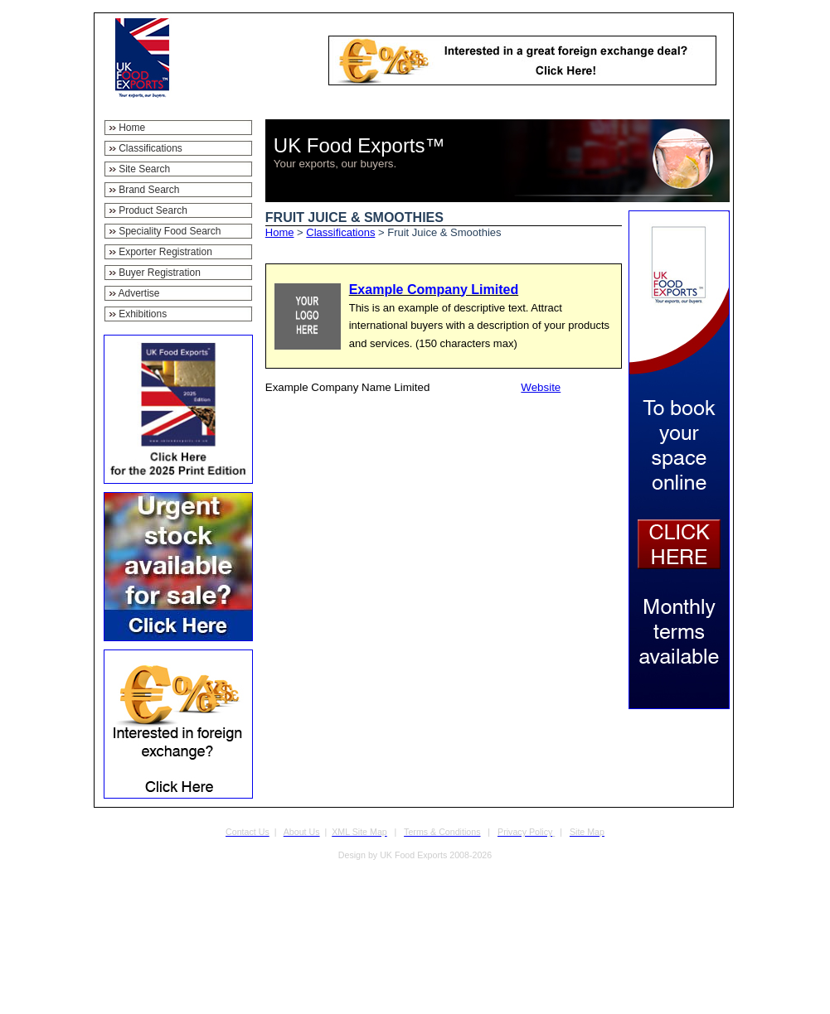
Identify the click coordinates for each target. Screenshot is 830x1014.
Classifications (340, 232)
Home (279, 232)
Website (541, 387)
